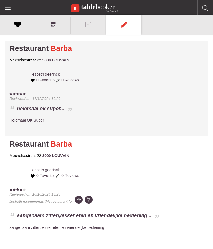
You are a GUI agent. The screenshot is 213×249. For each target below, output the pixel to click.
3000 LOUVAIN (55, 60)
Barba (61, 48)
